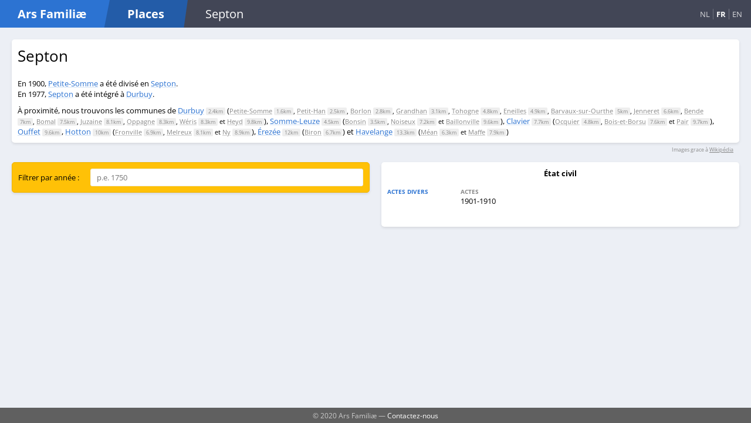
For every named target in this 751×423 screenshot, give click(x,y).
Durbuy (139, 94)
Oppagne (141, 121)
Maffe (476, 131)
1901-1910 (478, 201)
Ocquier (567, 121)
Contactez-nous (412, 415)
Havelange (374, 131)
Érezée (269, 131)
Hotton (78, 131)
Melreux (179, 131)
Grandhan (411, 110)
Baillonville (462, 121)
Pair (682, 121)
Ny (226, 131)
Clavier (518, 121)
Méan (429, 131)
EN (737, 14)
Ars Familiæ (52, 14)
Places (145, 14)
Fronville (128, 131)
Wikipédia (721, 149)
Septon (163, 83)
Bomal (46, 121)
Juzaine (91, 121)
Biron (313, 131)
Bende (693, 110)
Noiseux (403, 121)
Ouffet (29, 131)
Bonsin (355, 121)
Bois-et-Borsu (625, 121)
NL (705, 14)
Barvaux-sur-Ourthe (582, 110)
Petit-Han (311, 110)
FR (721, 14)
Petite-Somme (73, 83)
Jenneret (646, 110)
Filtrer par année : (48, 177)
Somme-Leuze (295, 121)
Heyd (235, 121)
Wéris (188, 121)
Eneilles (514, 110)
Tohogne (465, 110)
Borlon (360, 110)
